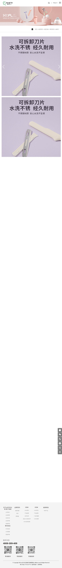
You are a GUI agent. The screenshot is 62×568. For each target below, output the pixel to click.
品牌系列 (40, 29)
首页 (36, 29)
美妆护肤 (8, 534)
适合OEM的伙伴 (27, 518)
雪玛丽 (17, 516)
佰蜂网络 (40, 564)
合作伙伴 (27, 516)
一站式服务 (36, 516)
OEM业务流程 (27, 521)
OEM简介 (27, 510)
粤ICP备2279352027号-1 (26, 564)
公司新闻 (8, 531)
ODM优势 (36, 518)
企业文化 (8, 518)
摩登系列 (52, 29)
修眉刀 (57, 29)
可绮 (17, 513)
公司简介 (8, 512)
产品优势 (27, 513)
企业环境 (8, 520)
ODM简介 (36, 510)
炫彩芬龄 (46, 29)
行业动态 (8, 528)
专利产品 (46, 510)
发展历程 (8, 523)
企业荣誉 (8, 515)
